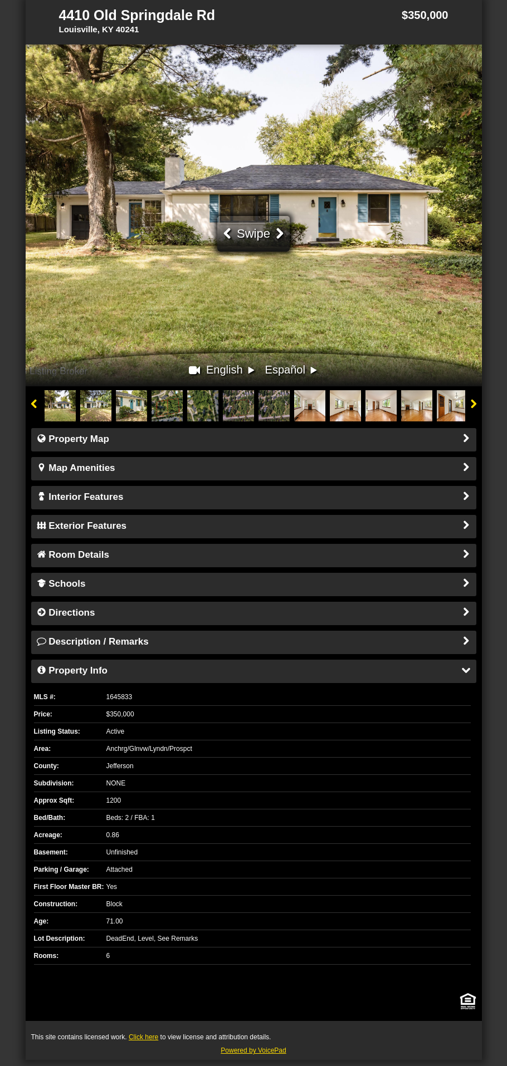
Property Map (254, 440)
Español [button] (292, 370)
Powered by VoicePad (253, 1050)
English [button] (231, 370)
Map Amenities (254, 469)
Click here (143, 1037)
